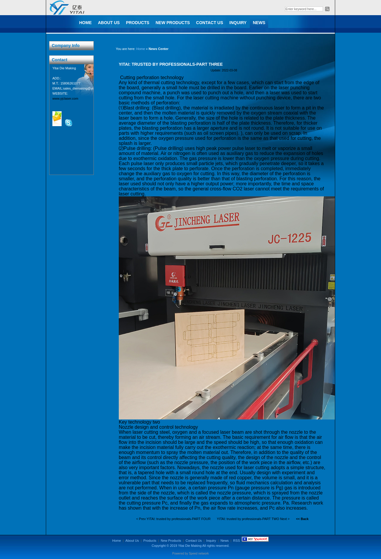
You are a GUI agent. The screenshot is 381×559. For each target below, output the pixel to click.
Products (137, 22)
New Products (173, 22)
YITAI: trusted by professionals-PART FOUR (178, 519)
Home (85, 22)
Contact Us (209, 22)
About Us (109, 22)
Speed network (199, 553)
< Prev (141, 519)
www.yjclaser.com (65, 98)
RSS (236, 540)
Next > (285, 519)
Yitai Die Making (190, 545)
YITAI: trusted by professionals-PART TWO (248, 519)
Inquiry (238, 22)
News (259, 22)
